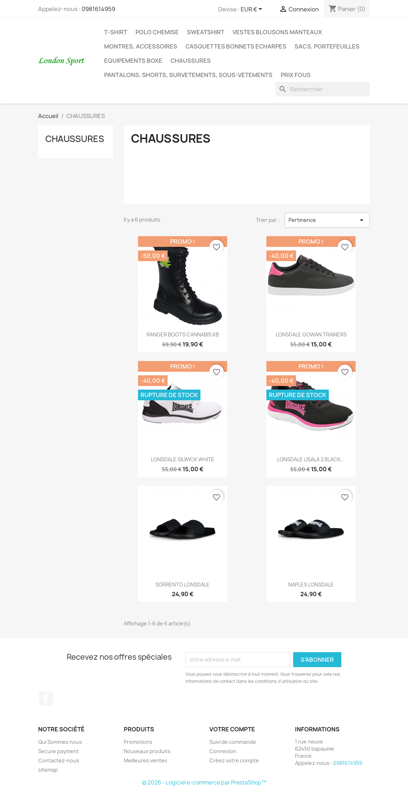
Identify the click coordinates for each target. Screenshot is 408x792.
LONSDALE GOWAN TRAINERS (311, 334)
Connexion (222, 751)
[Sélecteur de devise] (253, 9)
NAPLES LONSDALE (311, 584)
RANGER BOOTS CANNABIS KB (183, 334)
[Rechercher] (323, 89)
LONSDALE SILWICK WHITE (182, 459)
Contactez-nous (58, 760)
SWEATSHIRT (205, 32)
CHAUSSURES (190, 61)
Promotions (138, 741)
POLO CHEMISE (157, 32)
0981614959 (98, 9)
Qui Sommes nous (60, 741)
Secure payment (58, 751)
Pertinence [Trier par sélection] (327, 220)
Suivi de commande (232, 741)
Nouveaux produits (147, 751)
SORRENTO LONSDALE (182, 584)
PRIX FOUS (296, 75)
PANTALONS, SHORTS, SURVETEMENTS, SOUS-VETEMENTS (188, 75)
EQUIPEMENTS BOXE (133, 61)
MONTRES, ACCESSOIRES (140, 46)
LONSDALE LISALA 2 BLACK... (311, 459)
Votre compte (232, 729)
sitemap (48, 769)
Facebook (46, 698)
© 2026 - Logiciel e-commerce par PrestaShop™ (204, 782)
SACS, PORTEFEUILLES (327, 46)
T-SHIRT (115, 32)
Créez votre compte (234, 760)
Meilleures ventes (145, 760)
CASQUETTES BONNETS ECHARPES (235, 46)
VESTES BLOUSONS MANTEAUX (277, 32)
